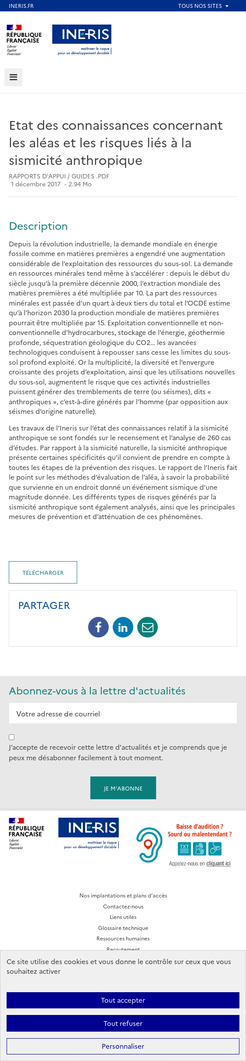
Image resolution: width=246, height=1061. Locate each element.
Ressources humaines (123, 938)
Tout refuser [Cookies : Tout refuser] (123, 1023)
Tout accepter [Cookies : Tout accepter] (123, 999)
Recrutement (123, 949)
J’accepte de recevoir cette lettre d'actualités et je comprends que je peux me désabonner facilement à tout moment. (118, 752)
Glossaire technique (123, 927)
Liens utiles (123, 916)
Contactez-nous (123, 906)
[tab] (13, 77)
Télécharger (43, 572)
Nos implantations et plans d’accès (123, 895)
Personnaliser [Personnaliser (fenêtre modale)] (123, 1045)
